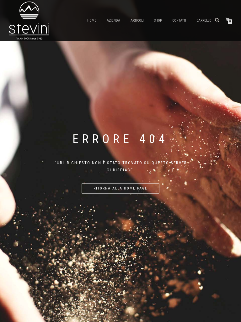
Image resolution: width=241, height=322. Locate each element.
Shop (158, 20)
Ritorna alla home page (120, 188)
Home (91, 20)
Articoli (137, 20)
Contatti (179, 20)
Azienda (113, 20)
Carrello (204, 20)
